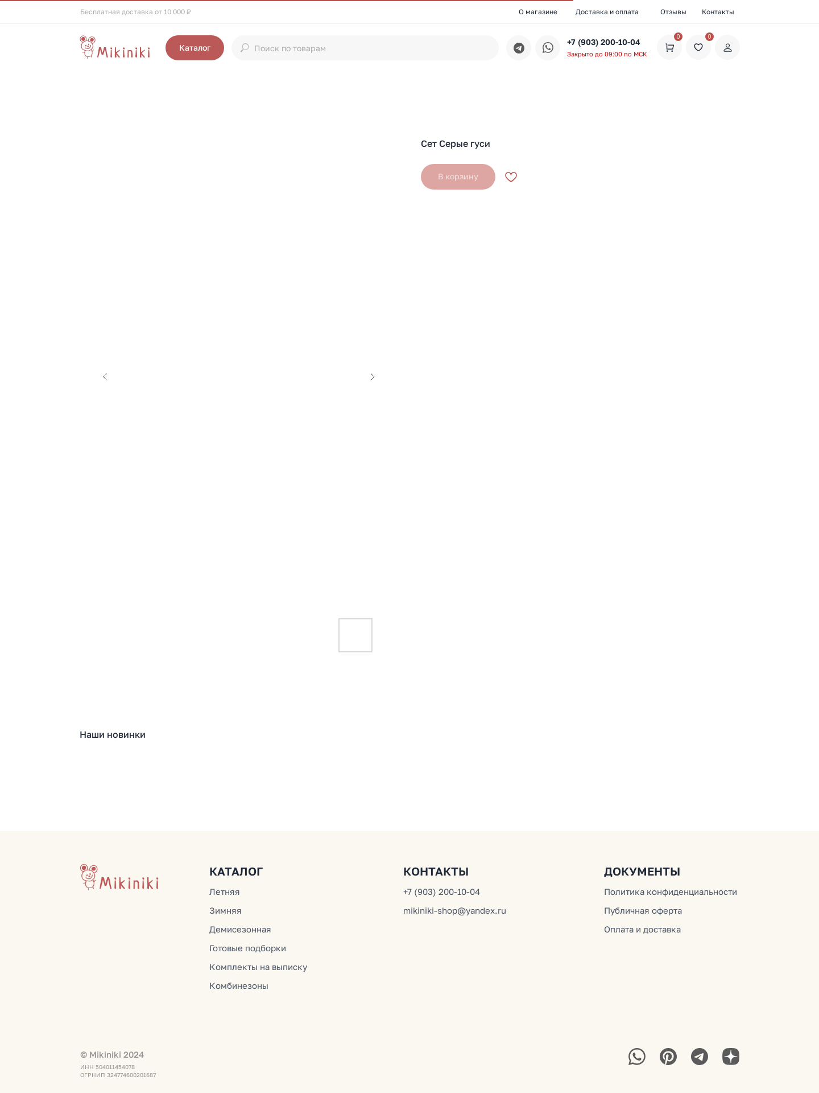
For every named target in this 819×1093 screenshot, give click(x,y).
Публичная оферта (643, 910)
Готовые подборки (247, 948)
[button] (195, 47)
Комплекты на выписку (258, 966)
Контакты (718, 11)
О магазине (538, 11)
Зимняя (225, 910)
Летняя (224, 891)
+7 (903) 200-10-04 (603, 42)
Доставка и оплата (607, 11)
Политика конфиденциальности (670, 891)
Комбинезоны (238, 985)
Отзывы (673, 11)
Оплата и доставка (642, 929)
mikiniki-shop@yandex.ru (454, 910)
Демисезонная (240, 929)
